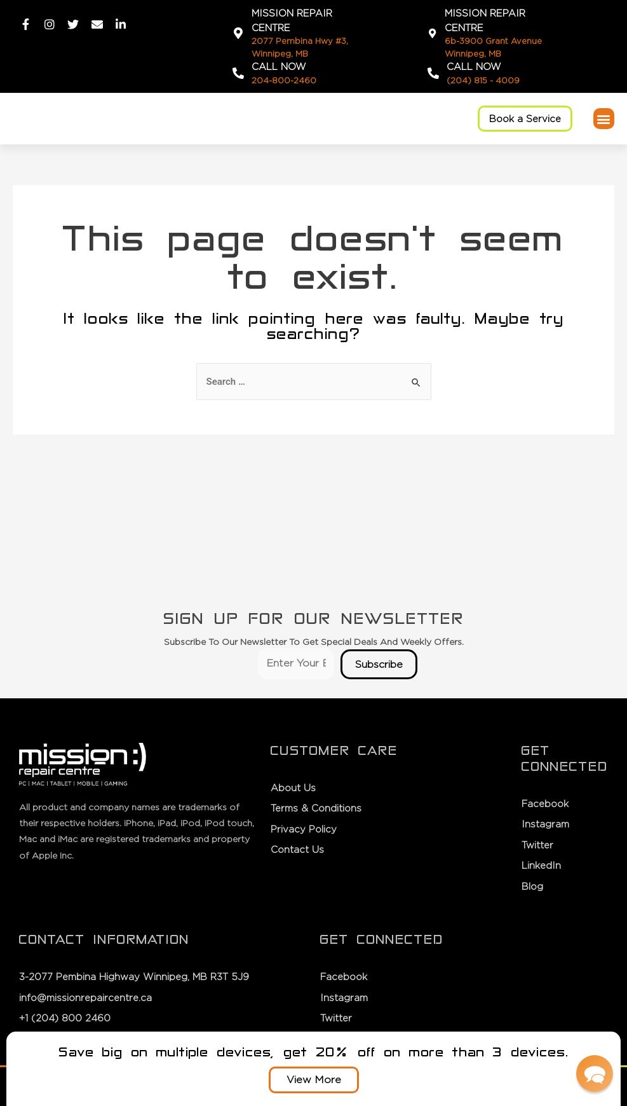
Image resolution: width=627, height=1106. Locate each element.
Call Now (279, 66)
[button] (525, 119)
